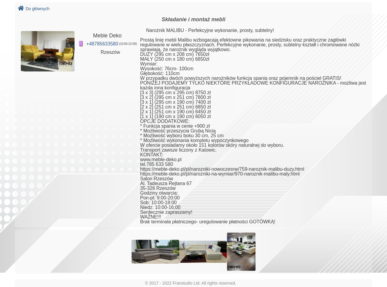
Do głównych (33, 8)
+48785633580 (102, 43)
